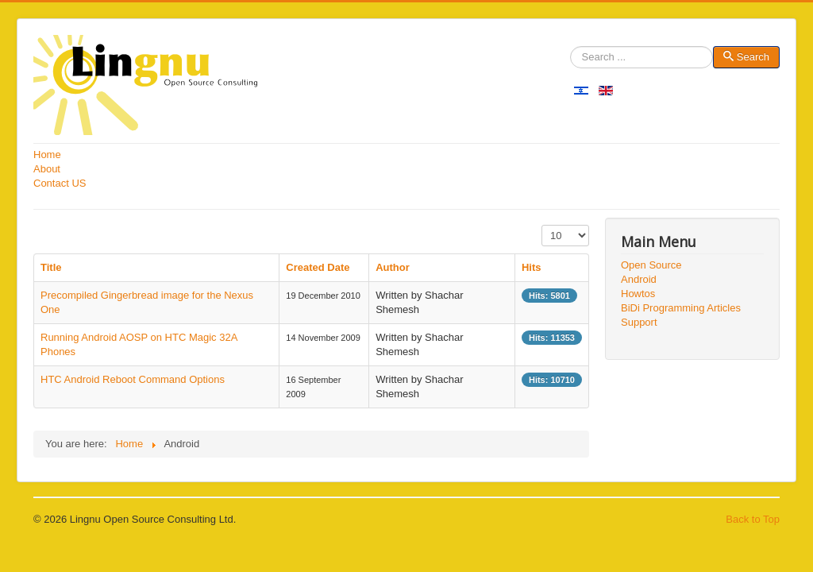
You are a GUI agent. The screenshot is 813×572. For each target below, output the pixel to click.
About (46, 169)
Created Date (317, 267)
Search (570, 57)
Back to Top (753, 519)
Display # (541, 225)
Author (393, 267)
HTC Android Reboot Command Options (132, 379)
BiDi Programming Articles (681, 308)
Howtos (638, 294)
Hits (531, 267)
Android (639, 279)
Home (47, 154)
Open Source (651, 265)
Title (51, 267)
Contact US (59, 183)
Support (639, 322)
